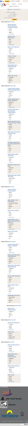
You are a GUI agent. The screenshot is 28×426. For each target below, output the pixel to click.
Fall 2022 (12, 186)
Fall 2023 (12, 21)
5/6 (9, 282)
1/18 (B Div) (11, 44)
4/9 (9, 172)
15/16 (10, 119)
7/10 (10, 162)
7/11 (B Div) (11, 372)
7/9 (9, 293)
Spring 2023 (13, 85)
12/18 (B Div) (11, 53)
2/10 (10, 183)
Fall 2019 (12, 342)
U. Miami (14, 13)
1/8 (9, 140)
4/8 (9, 363)
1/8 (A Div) (11, 329)
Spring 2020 (13, 319)
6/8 (9, 151)
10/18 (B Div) (11, 107)
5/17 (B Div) (11, 34)
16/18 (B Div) (11, 252)
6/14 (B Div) (11, 217)
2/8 (9, 273)
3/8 (9, 73)
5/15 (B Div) (11, 381)
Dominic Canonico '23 (14, 6)
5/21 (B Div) (11, 338)
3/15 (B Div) (11, 351)
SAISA (14, 15)
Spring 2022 (13, 241)
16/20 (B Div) (11, 62)
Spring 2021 (18, 305)
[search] (16, 1)
